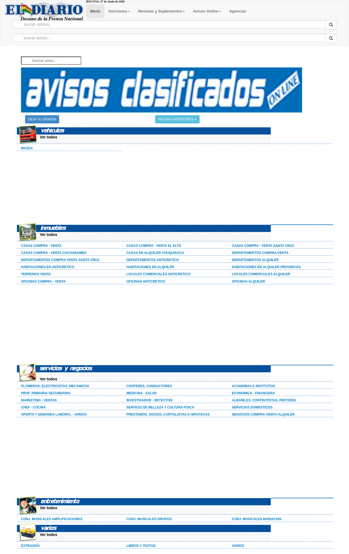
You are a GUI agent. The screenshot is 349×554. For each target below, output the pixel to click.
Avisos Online (207, 11)
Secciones (119, 11)
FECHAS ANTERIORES (177, 119)
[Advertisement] (58, 187)
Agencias (237, 11)
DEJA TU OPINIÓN (42, 119)
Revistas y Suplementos (161, 11)
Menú (95, 11)
